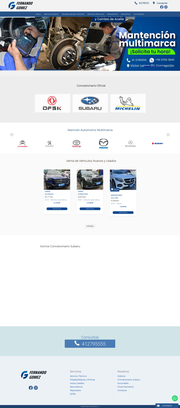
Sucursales (139, 14)
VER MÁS (90, 226)
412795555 (144, 3)
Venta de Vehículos (95, 14)
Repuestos (125, 14)
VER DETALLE (57, 203)
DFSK (73, 394)
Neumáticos (112, 14)
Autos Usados (77, 383)
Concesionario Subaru (128, 379)
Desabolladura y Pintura (73, 14)
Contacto (167, 405)
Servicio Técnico (51, 14)
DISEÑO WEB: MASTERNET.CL (90, 406)
